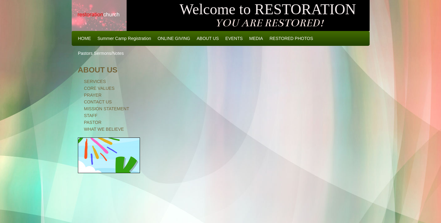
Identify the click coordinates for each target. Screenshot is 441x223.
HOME (84, 38)
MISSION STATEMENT (106, 108)
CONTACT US (98, 101)
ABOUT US (208, 38)
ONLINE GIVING (174, 38)
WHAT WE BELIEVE (104, 129)
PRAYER (93, 95)
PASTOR (92, 122)
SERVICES (95, 81)
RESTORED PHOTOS (291, 38)
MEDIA (256, 38)
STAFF (90, 115)
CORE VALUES (99, 88)
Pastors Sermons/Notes (101, 53)
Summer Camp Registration (124, 38)
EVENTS (234, 38)
